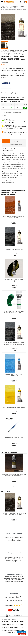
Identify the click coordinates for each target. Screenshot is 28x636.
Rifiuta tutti (22, 634)
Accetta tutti (22, 632)
